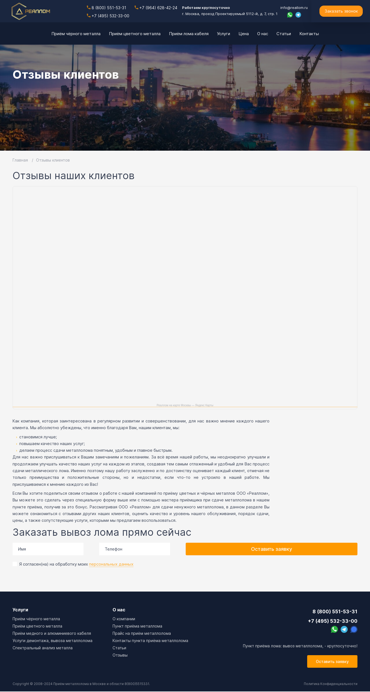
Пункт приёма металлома (137, 626)
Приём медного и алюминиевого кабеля (52, 633)
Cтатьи (119, 647)
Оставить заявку (271, 549)
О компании (124, 618)
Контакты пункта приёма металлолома (150, 640)
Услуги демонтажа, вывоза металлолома (52, 640)
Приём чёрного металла (36, 618)
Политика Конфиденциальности (330, 684)
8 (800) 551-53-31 (106, 7)
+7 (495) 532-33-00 (108, 15)
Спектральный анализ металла (43, 647)
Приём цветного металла (37, 626)
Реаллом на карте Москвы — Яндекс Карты (185, 405)
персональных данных (111, 564)
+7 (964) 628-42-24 (156, 7)
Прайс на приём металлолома (142, 633)
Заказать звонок (341, 11)
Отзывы (120, 655)
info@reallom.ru (294, 7)
